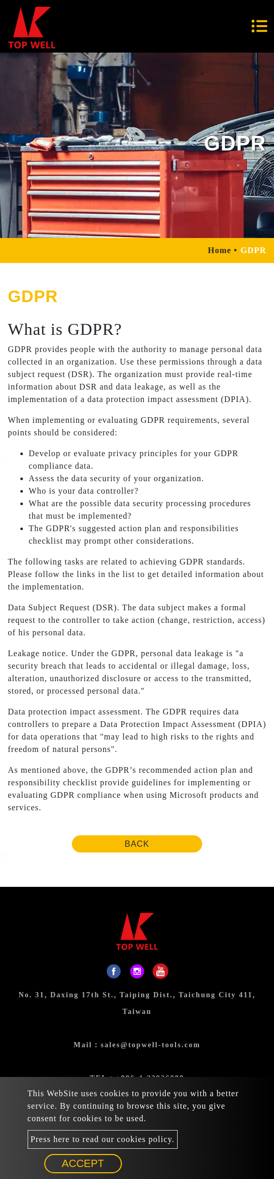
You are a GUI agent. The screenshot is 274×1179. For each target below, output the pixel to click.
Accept (83, 1163)
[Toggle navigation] (259, 26)
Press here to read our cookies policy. (103, 1139)
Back (137, 843)
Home (219, 250)
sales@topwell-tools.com (151, 1045)
